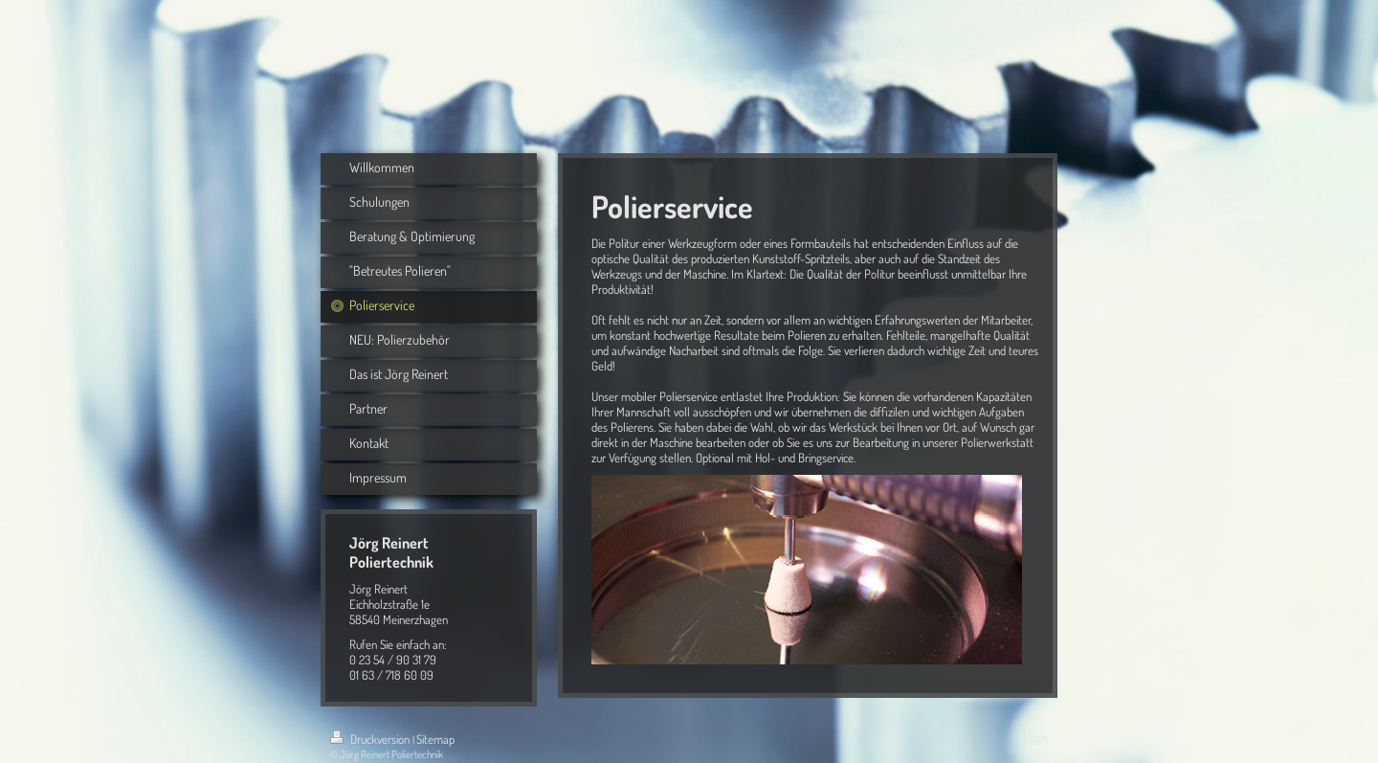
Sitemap (435, 739)
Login (1035, 737)
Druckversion (371, 739)
